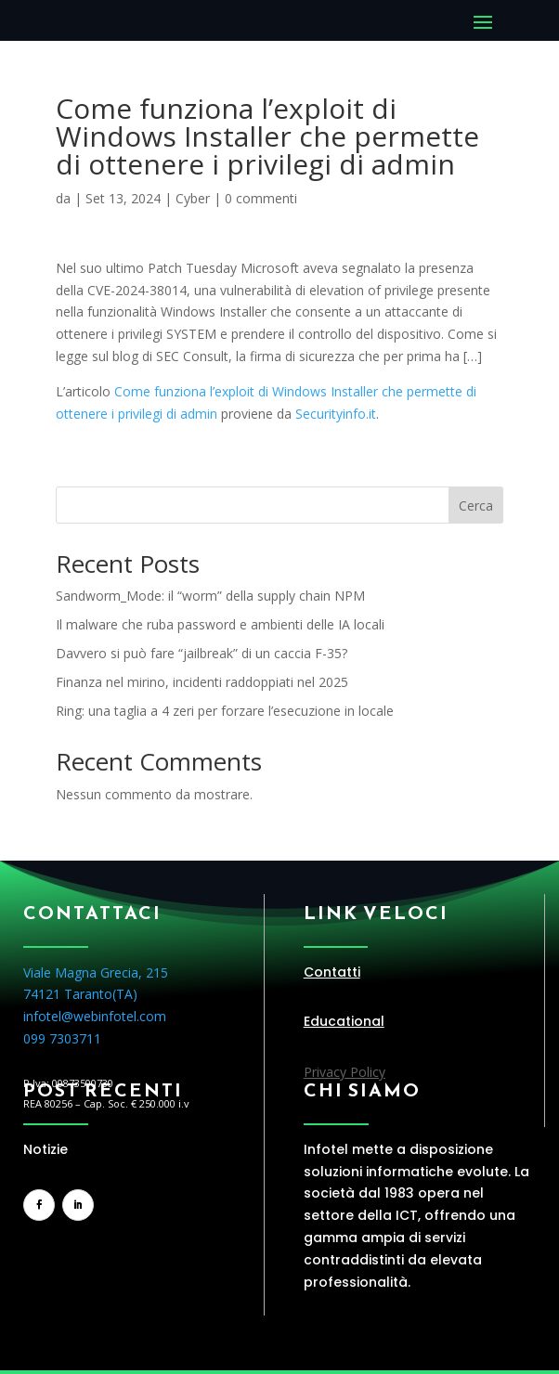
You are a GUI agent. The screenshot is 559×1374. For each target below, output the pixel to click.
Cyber (193, 198)
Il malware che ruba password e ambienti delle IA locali (220, 624)
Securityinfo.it (335, 413)
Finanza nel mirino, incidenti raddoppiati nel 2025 (202, 682)
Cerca (476, 505)
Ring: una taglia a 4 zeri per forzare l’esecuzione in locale (225, 710)
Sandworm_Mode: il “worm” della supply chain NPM (210, 595)
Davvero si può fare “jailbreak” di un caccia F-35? (201, 653)
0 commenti (261, 198)
